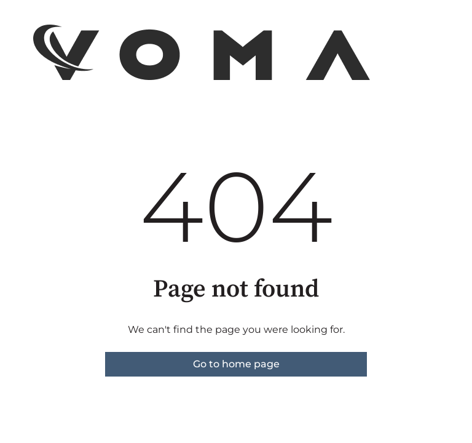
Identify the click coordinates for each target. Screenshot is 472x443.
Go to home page (236, 364)
